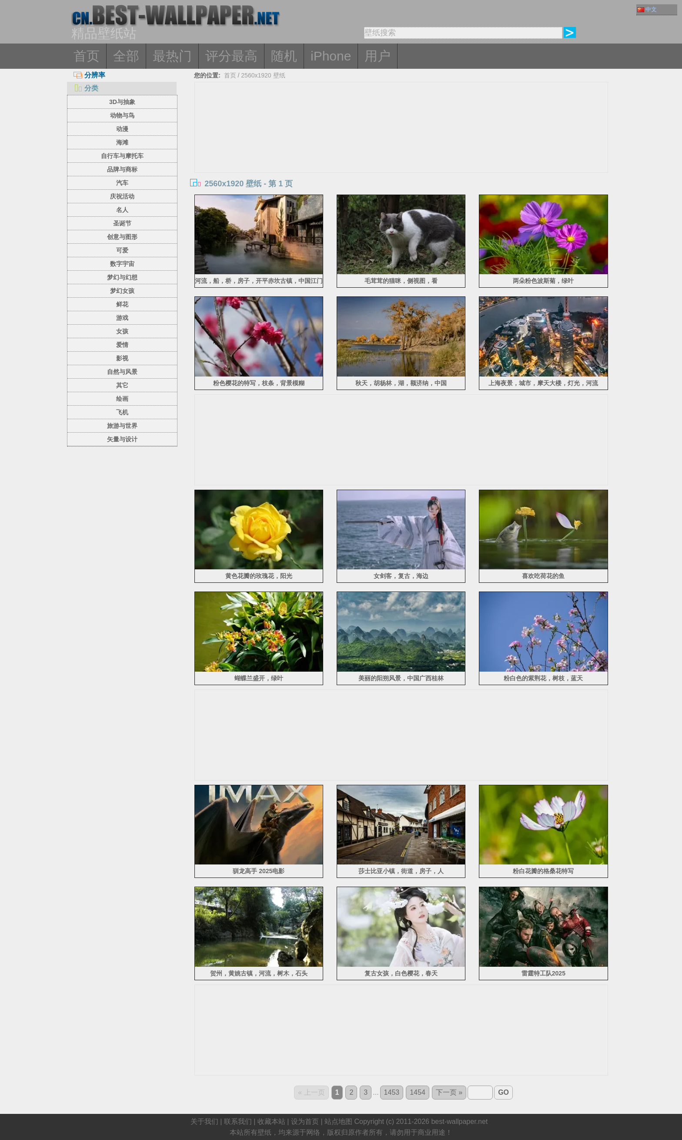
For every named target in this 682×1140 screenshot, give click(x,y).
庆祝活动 (122, 196)
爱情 (122, 344)
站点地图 (338, 1121)
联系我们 (238, 1121)
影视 (122, 358)
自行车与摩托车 (122, 155)
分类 (86, 88)
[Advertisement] (401, 147)
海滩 (122, 142)
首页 (87, 56)
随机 (284, 56)
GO (503, 1092)
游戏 (122, 317)
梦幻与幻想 (122, 277)
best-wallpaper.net (459, 1121)
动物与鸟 (122, 115)
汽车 (122, 182)
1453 (392, 1092)
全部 (126, 56)
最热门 (172, 56)
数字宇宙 (122, 263)
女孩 (122, 331)
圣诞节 (122, 223)
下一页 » (449, 1092)
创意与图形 (122, 236)
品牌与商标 (122, 169)
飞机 (122, 412)
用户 (377, 56)
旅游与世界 (122, 425)
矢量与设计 (122, 439)
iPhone (331, 56)
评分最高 (231, 56)
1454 (417, 1092)
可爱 (122, 250)
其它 (122, 385)
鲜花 (122, 304)
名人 (122, 209)
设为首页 (305, 1121)
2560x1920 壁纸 (263, 75)
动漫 (122, 128)
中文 (647, 9)
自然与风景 (122, 371)
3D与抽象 (122, 101)
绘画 (122, 398)
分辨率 (89, 75)
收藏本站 (271, 1121)
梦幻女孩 (122, 290)
